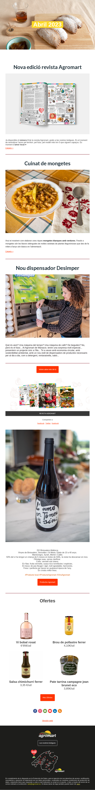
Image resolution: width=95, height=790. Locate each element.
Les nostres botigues (47, 743)
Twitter (48, 423)
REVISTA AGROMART (47, 413)
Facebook (40, 423)
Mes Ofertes (47, 698)
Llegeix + (9, 148)
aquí (78, 784)
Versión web (47, 721)
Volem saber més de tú (47, 369)
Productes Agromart (47, 582)
